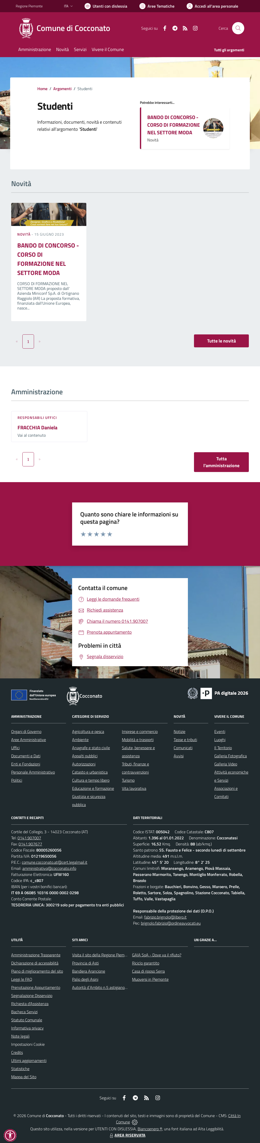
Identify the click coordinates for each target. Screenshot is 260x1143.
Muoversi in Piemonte (150, 979)
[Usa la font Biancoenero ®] (105, 6)
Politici (16, 780)
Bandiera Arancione (88, 971)
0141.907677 (30, 844)
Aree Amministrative (28, 740)
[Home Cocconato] (66, 28)
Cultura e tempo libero (90, 780)
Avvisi (179, 756)
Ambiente (80, 740)
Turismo (128, 780)
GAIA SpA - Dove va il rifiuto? (156, 955)
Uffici (15, 748)
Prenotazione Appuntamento (35, 987)
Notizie (179, 731)
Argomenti (62, 89)
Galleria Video (225, 764)
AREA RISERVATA (126, 1135)
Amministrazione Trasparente (35, 955)
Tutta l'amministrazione (221, 462)
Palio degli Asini (85, 979)
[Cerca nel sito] (238, 28)
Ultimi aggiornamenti (28, 1060)
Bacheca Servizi (24, 1012)
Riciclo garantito (145, 963)
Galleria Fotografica (230, 756)
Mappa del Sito (23, 1077)
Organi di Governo (26, 731)
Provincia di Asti (85, 963)
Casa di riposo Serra (148, 971)
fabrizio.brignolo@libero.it (165, 917)
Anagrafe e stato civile (91, 748)
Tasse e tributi (185, 740)
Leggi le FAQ (21, 979)
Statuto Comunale (26, 1020)
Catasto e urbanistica (90, 772)
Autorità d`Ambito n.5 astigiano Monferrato (108, 987)
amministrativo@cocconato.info (49, 868)
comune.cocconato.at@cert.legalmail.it (54, 862)
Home (42, 89)
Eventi (219, 731)
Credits (17, 1052)
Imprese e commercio (140, 731)
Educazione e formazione (93, 788)
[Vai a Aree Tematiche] (157, 6)
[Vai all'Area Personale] (212, 6)
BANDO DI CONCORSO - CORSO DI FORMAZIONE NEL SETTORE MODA (173, 124)
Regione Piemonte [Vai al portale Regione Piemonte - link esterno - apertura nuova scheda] (29, 6)
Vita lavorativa (134, 788)
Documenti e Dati (25, 756)
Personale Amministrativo (33, 772)
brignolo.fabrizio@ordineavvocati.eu (171, 923)
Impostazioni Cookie (28, 1044)
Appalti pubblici (85, 756)
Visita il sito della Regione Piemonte (102, 955)
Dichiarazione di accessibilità (34, 963)
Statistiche (20, 1069)
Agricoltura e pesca (88, 731)
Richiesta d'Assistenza (29, 1004)
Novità (24, 234)
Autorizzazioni (83, 764)
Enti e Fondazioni (25, 764)
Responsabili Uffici (37, 417)
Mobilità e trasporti (138, 740)
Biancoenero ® (150, 1129)
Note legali (20, 1036)
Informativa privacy (27, 1028)
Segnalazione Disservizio (31, 995)
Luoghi (219, 740)
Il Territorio (223, 748)
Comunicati (183, 748)
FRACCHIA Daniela (37, 427)
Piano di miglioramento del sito (37, 971)
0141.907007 (29, 838)
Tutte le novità (221, 340)
